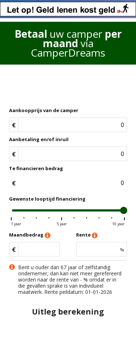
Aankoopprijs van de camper (43, 110)
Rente (87, 235)
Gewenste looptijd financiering (47, 199)
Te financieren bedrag (36, 168)
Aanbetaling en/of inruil (39, 139)
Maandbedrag (29, 235)
